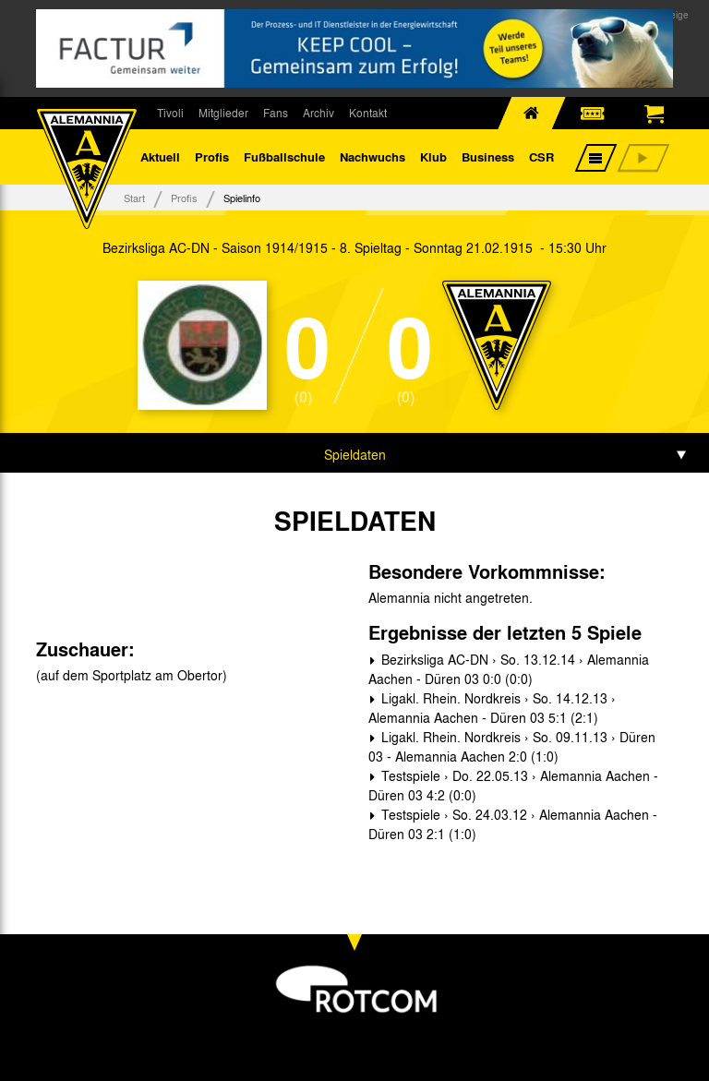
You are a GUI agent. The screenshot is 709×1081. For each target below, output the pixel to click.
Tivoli (170, 112)
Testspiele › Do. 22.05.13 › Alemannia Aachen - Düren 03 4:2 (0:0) (513, 785)
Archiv (318, 112)
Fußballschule (284, 156)
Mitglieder (223, 112)
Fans (275, 112)
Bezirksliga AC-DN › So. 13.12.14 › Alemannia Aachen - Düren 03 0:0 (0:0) (508, 669)
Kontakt (368, 112)
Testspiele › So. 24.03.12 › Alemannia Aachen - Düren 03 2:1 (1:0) (512, 824)
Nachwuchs (372, 156)
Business (488, 156)
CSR (541, 156)
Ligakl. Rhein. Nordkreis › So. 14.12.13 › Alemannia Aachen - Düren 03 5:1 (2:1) (492, 708)
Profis (212, 156)
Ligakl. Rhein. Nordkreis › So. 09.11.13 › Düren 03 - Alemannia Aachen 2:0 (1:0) (511, 746)
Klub (433, 156)
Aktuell (160, 156)
